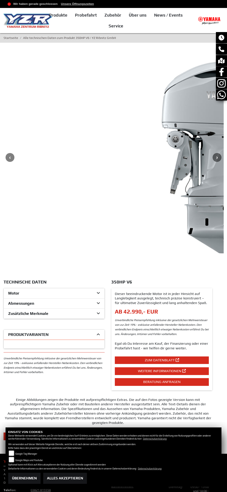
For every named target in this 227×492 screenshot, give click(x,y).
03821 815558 (41, 407)
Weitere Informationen (162, 288)
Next (217, 116)
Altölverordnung (122, 415)
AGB (114, 387)
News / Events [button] (180, 15)
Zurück (21, 353)
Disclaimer (119, 400)
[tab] (54, 211)
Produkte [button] (71, 15)
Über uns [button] (150, 15)
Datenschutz (120, 395)
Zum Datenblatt (162, 277)
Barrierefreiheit (122, 404)
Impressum (119, 391)
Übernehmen (24, 478)
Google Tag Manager (26, 453)
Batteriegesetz (122, 411)
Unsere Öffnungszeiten (77, 4)
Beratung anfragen (162, 299)
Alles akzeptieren (65, 478)
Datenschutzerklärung (155, 438)
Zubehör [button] (125, 15)
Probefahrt (99, 15)
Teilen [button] (59, 353)
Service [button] (128, 25)
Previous (10, 116)
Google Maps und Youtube (29, 460)
